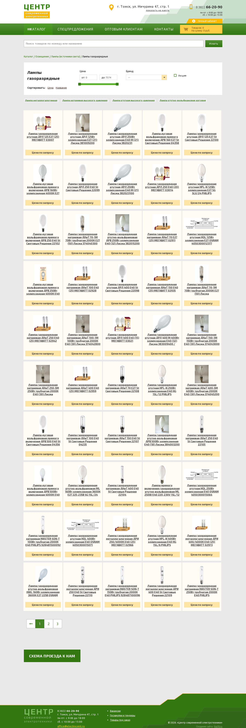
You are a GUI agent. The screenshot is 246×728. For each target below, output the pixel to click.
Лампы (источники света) (65, 53)
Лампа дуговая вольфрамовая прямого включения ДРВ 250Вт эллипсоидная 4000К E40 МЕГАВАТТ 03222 (43, 286)
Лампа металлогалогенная (41, 97)
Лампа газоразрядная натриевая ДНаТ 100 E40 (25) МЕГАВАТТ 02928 (83, 284)
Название (61, 85)
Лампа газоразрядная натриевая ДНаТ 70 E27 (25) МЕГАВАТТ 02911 (162, 234)
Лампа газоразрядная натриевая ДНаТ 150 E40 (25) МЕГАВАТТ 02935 (162, 284)
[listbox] (146, 74)
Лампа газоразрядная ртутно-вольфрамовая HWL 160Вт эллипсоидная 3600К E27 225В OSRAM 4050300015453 (43, 587)
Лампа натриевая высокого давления (84, 97)
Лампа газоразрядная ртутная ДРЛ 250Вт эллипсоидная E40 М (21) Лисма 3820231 (122, 135)
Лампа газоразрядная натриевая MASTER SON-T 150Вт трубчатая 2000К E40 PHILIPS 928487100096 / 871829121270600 (122, 587)
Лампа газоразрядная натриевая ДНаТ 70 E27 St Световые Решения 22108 (122, 385)
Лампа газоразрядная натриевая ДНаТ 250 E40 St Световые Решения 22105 (202, 437)
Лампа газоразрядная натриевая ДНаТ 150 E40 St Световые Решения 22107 (122, 435)
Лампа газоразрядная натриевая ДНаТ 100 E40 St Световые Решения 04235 (83, 437)
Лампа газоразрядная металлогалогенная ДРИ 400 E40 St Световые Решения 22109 (162, 587)
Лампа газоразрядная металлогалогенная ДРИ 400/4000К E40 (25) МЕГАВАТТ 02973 (201, 537)
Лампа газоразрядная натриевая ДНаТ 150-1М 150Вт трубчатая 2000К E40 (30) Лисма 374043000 (202, 336)
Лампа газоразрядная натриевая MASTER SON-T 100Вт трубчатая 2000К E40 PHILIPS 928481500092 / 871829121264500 (43, 537)
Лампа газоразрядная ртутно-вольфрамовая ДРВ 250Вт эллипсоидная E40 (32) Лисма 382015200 (122, 236)
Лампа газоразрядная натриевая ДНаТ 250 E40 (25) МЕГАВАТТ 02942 (43, 335)
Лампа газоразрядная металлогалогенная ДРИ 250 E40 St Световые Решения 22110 (82, 587)
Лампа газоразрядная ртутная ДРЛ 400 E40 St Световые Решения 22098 (122, 284)
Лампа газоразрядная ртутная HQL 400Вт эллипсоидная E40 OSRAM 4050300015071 (83, 537)
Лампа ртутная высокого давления (133, 97)
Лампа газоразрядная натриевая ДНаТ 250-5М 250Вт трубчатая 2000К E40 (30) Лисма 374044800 (43, 386)
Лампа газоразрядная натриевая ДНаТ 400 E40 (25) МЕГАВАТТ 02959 (82, 385)
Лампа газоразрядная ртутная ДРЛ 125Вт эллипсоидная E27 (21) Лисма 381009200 (82, 135)
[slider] (79, 81)
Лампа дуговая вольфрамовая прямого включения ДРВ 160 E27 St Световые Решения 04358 (162, 135)
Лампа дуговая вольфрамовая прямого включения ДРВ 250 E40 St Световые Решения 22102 (43, 236)
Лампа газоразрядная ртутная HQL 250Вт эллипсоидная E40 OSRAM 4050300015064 (202, 487)
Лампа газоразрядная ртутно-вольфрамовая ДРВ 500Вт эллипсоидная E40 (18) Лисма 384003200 (162, 437)
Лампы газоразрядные (95, 53)
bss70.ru (218, 724)
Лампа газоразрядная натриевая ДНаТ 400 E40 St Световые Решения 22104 (122, 487)
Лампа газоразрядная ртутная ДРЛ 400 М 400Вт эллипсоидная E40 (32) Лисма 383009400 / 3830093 (162, 336)
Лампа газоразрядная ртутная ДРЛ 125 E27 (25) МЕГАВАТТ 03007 (43, 134)
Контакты (141, 27)
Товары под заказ (120, 717)
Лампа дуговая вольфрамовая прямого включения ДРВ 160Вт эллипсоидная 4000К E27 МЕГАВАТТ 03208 (42, 185)
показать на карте (158, 10)
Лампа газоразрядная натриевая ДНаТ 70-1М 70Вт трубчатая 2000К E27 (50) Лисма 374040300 (82, 236)
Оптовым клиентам (110, 27)
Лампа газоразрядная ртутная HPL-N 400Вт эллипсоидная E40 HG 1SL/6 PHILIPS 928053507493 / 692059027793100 (162, 537)
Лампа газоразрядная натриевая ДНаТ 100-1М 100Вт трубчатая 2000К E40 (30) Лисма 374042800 (82, 336)
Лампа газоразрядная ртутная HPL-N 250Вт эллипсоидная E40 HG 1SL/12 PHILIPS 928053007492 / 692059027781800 (162, 386)
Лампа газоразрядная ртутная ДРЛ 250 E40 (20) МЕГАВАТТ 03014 (162, 184)
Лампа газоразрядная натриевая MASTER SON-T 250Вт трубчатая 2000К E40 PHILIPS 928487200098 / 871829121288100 (201, 587)
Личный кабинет (207, 21)
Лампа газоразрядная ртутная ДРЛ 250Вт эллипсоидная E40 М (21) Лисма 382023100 (122, 185)
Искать (213, 40)
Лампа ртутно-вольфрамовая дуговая (183, 97)
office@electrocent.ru (71, 723)
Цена (50, 85)
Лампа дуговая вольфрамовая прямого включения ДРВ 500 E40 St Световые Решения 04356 (43, 437)
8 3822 (209, 7)
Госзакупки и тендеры (122, 712)
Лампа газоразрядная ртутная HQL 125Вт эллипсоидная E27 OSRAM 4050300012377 (201, 236)
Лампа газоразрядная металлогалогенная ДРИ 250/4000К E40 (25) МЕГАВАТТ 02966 (122, 537)
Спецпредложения (71, 27)
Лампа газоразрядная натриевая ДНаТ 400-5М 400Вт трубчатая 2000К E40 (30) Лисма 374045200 (201, 386)
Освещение (42, 53)
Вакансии (115, 708)
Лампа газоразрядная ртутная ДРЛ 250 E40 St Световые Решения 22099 (83, 184)
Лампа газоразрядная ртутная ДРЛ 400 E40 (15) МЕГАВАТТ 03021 (122, 335)
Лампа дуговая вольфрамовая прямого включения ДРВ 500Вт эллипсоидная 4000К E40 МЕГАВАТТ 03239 (43, 487)
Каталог (40, 27)
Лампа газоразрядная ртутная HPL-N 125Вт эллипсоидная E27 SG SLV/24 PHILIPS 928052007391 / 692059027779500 (201, 185)
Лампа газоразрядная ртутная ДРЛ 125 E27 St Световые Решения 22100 (201, 134)
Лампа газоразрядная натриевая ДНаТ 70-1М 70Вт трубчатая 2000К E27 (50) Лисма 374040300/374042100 (202, 286)
